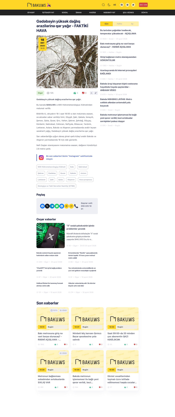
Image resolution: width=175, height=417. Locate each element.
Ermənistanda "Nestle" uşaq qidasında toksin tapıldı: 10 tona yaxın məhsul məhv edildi (82, 255)
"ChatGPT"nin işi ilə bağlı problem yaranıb (49, 269)
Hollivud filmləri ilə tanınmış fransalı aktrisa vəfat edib (49, 284)
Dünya (144, 12)
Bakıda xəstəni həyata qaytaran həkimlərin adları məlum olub (48, 254)
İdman (79, 12)
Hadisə (92, 12)
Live (143, 4)
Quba (60, 180)
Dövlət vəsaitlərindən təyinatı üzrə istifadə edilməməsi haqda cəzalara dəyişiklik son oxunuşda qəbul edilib (122, 382)
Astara (83, 173)
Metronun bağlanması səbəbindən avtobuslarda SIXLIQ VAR (51, 379)
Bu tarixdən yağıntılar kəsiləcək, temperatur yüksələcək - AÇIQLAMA (118, 32)
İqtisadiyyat (48, 12)
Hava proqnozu (85, 180)
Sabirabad (83, 167)
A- (92, 93)
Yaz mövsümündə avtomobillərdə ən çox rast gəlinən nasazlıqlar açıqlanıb (82, 269)
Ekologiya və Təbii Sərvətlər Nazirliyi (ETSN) (56, 186)
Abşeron (71, 180)
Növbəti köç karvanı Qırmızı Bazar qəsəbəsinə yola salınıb (87, 336)
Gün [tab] (106, 24)
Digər (40, 93)
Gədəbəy (52, 173)
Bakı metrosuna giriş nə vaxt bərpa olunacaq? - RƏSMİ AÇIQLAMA (117, 45)
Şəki (52, 180)
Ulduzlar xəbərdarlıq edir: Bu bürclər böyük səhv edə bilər (81, 284)
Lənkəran (41, 180)
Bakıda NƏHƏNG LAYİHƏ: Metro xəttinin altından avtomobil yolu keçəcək (116, 102)
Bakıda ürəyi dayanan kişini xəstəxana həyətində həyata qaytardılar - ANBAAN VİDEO (119, 86)
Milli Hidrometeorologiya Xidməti (52, 167)
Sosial (65, 12)
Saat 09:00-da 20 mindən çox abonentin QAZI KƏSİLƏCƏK (121, 336)
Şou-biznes (128, 12)
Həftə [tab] (119, 24)
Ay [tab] (132, 24)
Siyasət (31, 12)
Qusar (62, 173)
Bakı (72, 167)
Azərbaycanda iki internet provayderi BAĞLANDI (118, 72)
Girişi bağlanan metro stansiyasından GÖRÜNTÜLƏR (118, 58)
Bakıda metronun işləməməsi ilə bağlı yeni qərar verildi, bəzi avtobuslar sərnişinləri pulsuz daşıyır (118, 117)
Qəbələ (73, 173)
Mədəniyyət (109, 12)
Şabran (41, 173)
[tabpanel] (119, 78)
